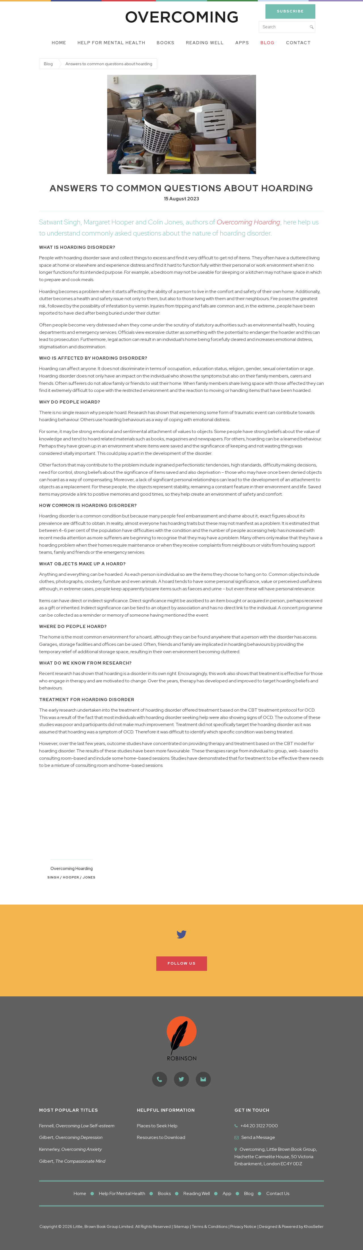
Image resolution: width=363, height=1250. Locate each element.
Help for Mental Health (111, 43)
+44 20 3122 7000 (259, 1126)
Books (166, 43)
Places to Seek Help (157, 1126)
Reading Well (205, 43)
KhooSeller (314, 1226)
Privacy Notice (242, 1226)
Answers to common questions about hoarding (109, 63)
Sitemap (181, 1226)
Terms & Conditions (210, 1226)
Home (59, 43)
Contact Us (277, 1193)
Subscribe (290, 11)
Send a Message (258, 1137)
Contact (298, 43)
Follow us (182, 963)
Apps (242, 43)
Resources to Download (161, 1137)
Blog (268, 43)
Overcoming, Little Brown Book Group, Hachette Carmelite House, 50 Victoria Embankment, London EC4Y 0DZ (276, 1156)
